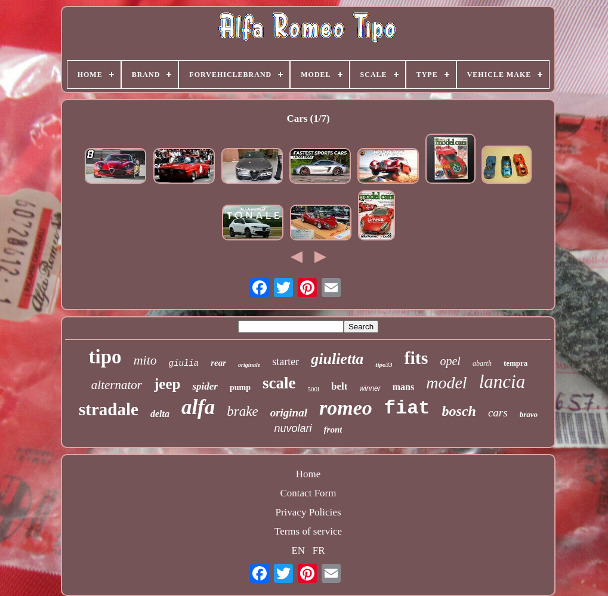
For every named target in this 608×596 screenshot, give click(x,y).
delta (159, 414)
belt (339, 386)
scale (279, 383)
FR (319, 550)
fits (416, 358)
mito (145, 360)
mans (403, 387)
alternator (116, 385)
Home (308, 474)
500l (313, 389)
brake (242, 411)
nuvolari (293, 428)
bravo (529, 414)
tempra (515, 363)
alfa (198, 407)
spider (205, 386)
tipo (105, 357)
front (333, 429)
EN (298, 550)
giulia (184, 363)
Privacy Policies (308, 512)
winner (369, 388)
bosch (459, 411)
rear (218, 363)
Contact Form (308, 493)
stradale (108, 409)
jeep (167, 384)
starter (285, 362)
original (288, 412)
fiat (407, 408)
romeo (345, 408)
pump (240, 387)
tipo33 (383, 364)
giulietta (337, 359)
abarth (482, 363)
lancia (502, 381)
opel (450, 361)
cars (498, 412)
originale (249, 365)
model (446, 382)
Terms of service (308, 531)
